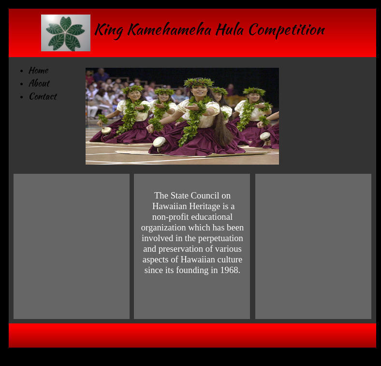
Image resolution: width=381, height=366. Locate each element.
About (38, 83)
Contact (42, 96)
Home (38, 69)
